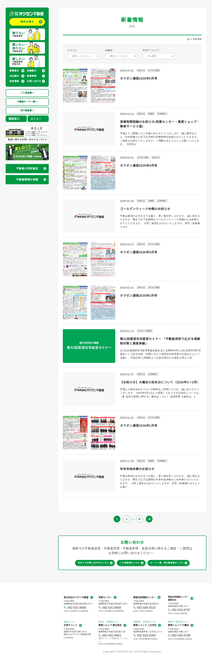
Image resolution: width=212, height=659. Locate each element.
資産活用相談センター (144, 597)
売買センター (105, 597)
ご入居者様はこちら (130, 563)
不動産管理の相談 (27, 179)
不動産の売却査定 (27, 168)
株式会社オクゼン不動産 (76, 597)
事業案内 (14, 70)
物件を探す (27, 21)
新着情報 (31, 76)
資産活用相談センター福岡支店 (178, 598)
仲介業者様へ (27, 110)
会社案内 (14, 76)
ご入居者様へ (27, 93)
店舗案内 (31, 70)
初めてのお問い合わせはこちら (93, 563)
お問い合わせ (34, 81)
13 (139, 519)
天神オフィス (70, 625)
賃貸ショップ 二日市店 (144, 625)
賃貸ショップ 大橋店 (178, 625)
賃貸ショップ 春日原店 (109, 625)
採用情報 (14, 81)
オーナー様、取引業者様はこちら (167, 563)
